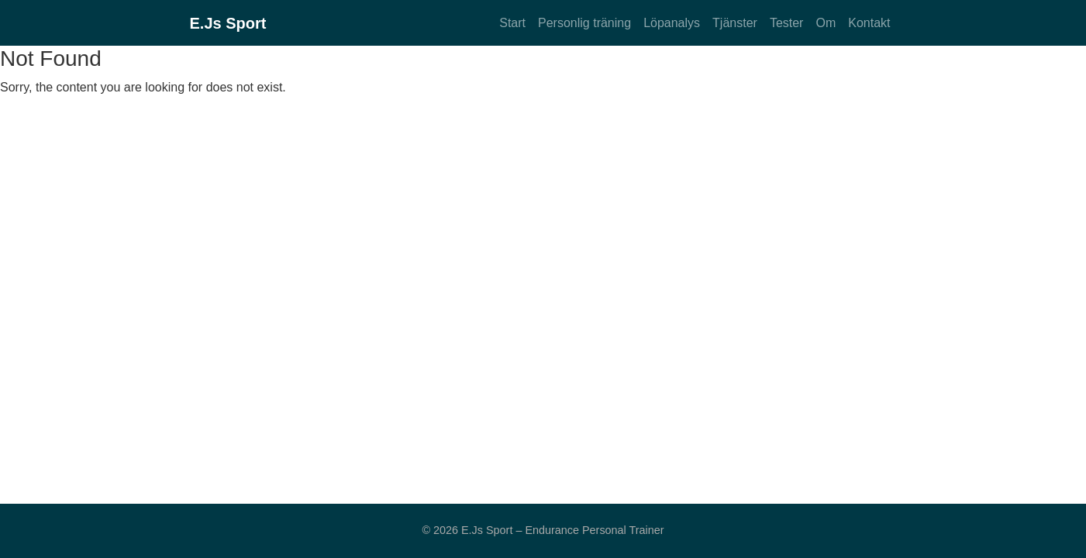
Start (512, 22)
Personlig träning (584, 22)
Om (825, 22)
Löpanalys (671, 22)
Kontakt (869, 22)
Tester (787, 22)
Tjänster (734, 22)
